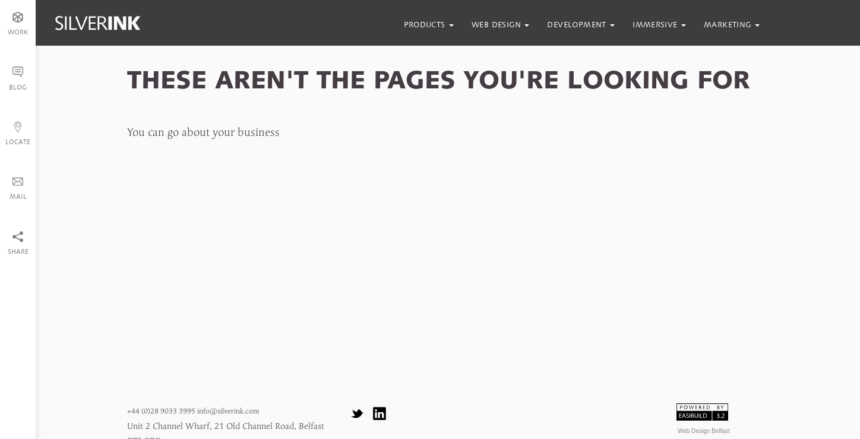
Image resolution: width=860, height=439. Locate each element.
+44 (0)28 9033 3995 (161, 411)
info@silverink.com (228, 411)
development (581, 24)
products (429, 24)
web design (500, 24)
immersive (659, 24)
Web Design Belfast (704, 431)
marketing (732, 24)
